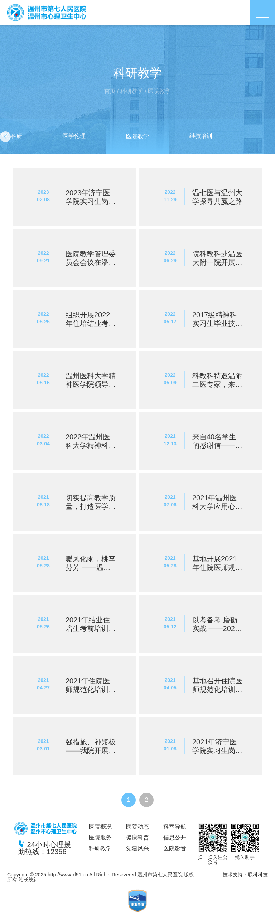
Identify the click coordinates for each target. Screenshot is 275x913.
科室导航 (174, 827)
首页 (110, 91)
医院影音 (174, 848)
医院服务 (100, 837)
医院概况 (100, 827)
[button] (5, 136)
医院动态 (137, 827)
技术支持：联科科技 (245, 874)
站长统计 (29, 879)
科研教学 (131, 91)
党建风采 (137, 848)
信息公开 (174, 837)
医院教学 (159, 91)
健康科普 (137, 837)
